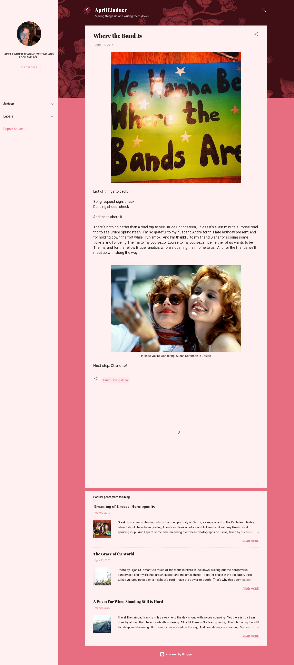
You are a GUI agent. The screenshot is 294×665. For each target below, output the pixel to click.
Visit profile (29, 67)
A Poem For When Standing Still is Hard (128, 601)
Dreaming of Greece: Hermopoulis (124, 506)
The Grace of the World (113, 554)
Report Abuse (13, 129)
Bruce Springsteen (115, 380)
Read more (251, 541)
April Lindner (111, 10)
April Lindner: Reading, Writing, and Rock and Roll (29, 55)
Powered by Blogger (176, 654)
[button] (256, 35)
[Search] (264, 11)
